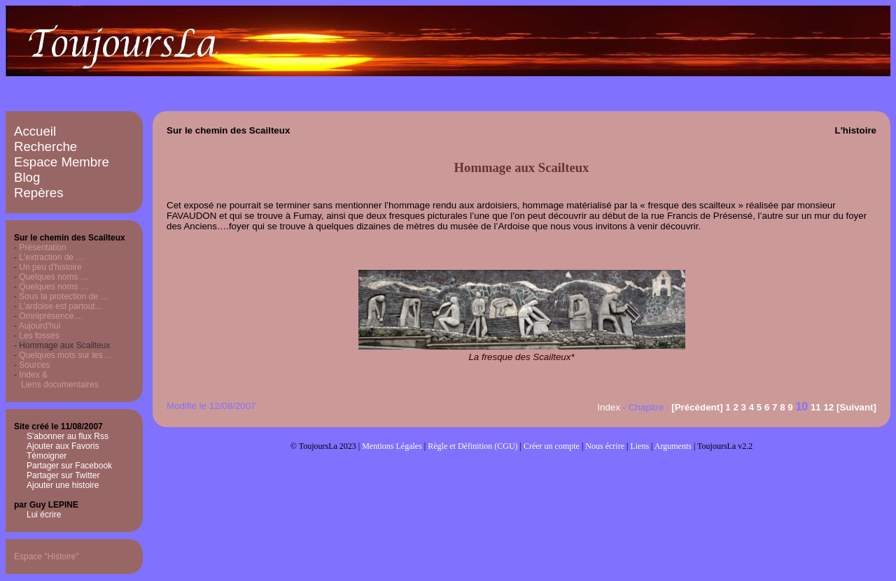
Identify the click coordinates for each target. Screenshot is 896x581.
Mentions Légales (392, 446)
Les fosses (39, 335)
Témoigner (46, 456)
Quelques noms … (53, 277)
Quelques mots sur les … (66, 355)
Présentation (42, 247)
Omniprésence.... (51, 316)
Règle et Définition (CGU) (472, 446)
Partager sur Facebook (69, 466)
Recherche (45, 146)
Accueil (35, 131)
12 (828, 407)
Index (608, 407)
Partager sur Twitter (63, 475)
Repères (39, 192)
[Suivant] (856, 407)
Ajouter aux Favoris (63, 446)
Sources (34, 365)
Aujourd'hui (40, 326)
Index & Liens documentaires (56, 379)
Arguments (673, 446)
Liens (639, 446)
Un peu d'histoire (50, 267)
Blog (27, 177)
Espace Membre (61, 162)
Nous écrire (604, 446)
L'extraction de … (51, 257)
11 (816, 407)
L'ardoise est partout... (60, 306)
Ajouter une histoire (63, 485)
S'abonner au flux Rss (67, 436)
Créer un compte (552, 446)
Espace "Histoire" (46, 556)
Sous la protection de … (63, 296)
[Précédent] (696, 407)
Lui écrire (44, 514)
